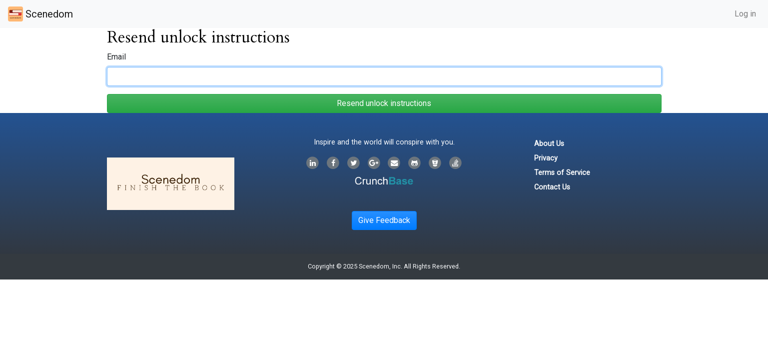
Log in (745, 13)
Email (116, 57)
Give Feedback (384, 220)
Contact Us (552, 187)
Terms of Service (562, 172)
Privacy (546, 158)
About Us (549, 144)
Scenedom (40, 14)
